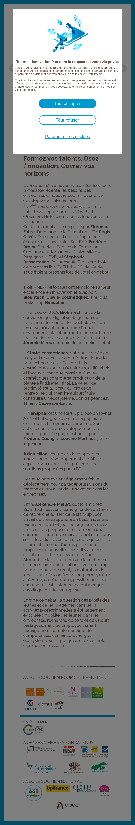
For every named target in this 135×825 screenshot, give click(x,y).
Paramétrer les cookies (67, 136)
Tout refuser (67, 120)
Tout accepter (67, 103)
